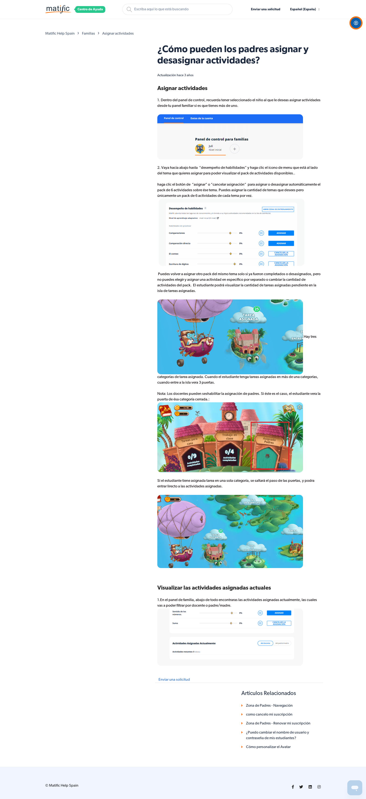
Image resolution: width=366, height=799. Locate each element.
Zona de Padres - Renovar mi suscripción (278, 723)
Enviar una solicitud (265, 9)
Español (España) (303, 9)
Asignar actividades (118, 34)
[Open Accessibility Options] (356, 23)
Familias (88, 34)
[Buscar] (177, 9)
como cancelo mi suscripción (269, 714)
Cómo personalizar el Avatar (268, 747)
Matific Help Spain (60, 34)
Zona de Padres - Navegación (269, 706)
